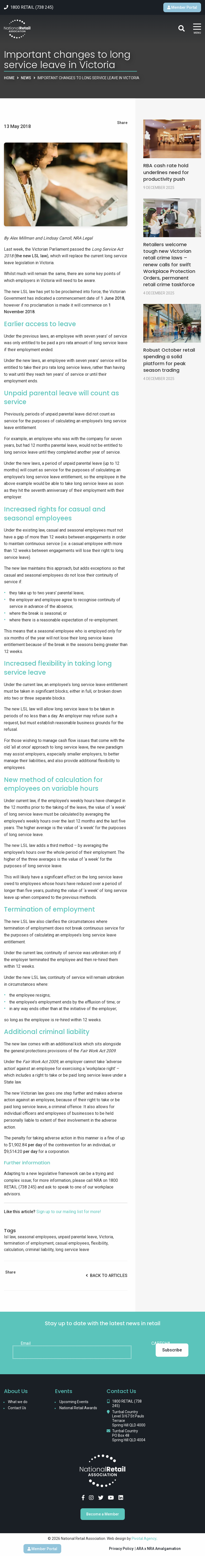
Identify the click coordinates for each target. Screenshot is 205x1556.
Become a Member (102, 1514)
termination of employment (29, 1243)
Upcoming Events (73, 1402)
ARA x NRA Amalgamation (158, 1548)
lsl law (10, 1236)
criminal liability (39, 1249)
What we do (17, 1402)
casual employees (72, 1243)
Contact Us (17, 1408)
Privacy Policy (121, 1548)
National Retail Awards (78, 1408)
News (26, 78)
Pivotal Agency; (144, 1538)
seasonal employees (36, 1236)
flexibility (99, 1243)
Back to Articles (106, 1275)
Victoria (106, 1236)
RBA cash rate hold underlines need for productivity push (166, 172)
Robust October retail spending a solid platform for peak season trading (169, 360)
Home (9, 78)
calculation (13, 1249)
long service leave (72, 1249)
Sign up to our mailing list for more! (68, 1211)
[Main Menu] (197, 29)
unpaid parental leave (77, 1236)
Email (26, 1343)
